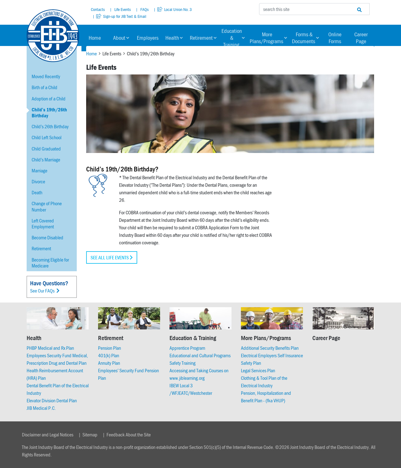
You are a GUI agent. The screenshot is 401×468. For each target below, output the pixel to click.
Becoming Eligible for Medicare (50, 263)
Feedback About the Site (129, 434)
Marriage (39, 170)
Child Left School (46, 137)
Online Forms (334, 38)
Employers (148, 37)
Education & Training (233, 37)
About (121, 37)
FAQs (143, 9)
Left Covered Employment (43, 223)
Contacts (98, 9)
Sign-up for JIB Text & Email (121, 16)
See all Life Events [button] (112, 257)
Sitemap (89, 434)
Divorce (38, 181)
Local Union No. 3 (174, 9)
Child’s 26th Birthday (50, 126)
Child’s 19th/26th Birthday (49, 112)
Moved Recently (46, 76)
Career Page (361, 38)
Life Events (122, 9)
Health (174, 37)
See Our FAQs (45, 290)
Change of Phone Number (47, 206)
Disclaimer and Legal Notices (47, 434)
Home (95, 37)
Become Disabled (47, 237)
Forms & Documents (305, 38)
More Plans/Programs (268, 38)
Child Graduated (46, 148)
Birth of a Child (44, 87)
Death (37, 192)
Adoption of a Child (48, 98)
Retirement (203, 37)
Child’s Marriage (46, 159)
